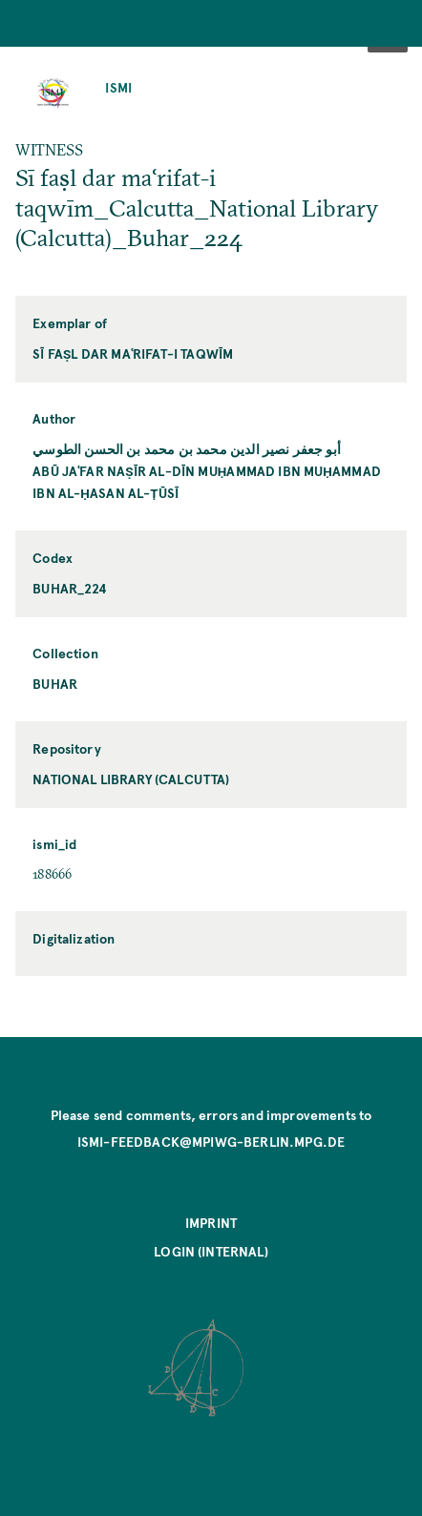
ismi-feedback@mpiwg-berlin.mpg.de (211, 1141)
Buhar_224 (69, 588)
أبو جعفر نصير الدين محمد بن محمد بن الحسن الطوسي (186, 449)
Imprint (211, 1223)
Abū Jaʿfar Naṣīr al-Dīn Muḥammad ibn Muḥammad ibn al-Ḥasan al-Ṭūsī (206, 482)
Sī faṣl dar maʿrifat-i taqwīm (132, 353)
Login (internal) (211, 1251)
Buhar (54, 684)
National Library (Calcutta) (130, 779)
